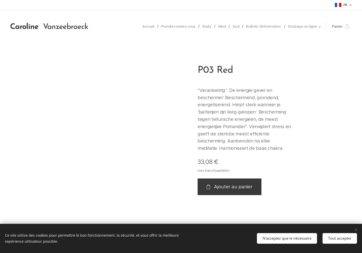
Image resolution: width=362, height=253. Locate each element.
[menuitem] (146, 26)
